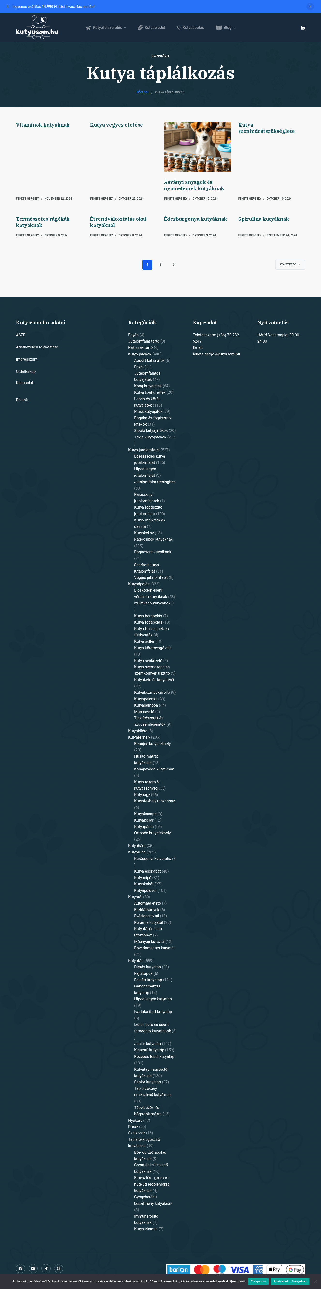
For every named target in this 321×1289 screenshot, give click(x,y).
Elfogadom (258, 1281)
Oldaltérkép (26, 371)
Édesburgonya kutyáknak (195, 219)
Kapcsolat (24, 382)
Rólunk (22, 400)
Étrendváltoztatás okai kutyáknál (118, 222)
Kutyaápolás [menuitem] (190, 27)
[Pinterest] (58, 1268)
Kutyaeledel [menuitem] (151, 27)
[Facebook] (20, 1268)
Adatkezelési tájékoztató (37, 347)
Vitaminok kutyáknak (43, 124)
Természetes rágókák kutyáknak (43, 222)
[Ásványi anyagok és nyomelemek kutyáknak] (197, 147)
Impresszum (26, 359)
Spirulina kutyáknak (263, 219)
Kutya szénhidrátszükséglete (266, 127)
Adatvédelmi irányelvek (290, 1281)
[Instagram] (33, 1268)
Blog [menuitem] (226, 27)
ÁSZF (20, 335)
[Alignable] (46, 1268)
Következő (290, 264)
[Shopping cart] (303, 27)
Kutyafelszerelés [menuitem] (106, 27)
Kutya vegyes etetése (116, 124)
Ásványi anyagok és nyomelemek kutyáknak (194, 185)
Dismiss (310, 6)
